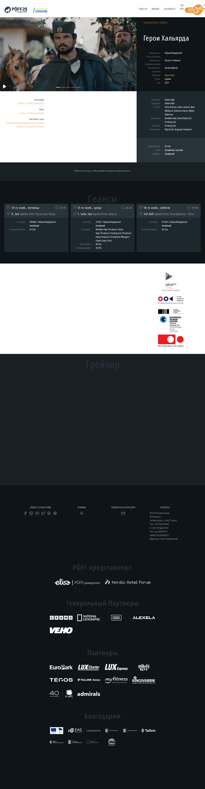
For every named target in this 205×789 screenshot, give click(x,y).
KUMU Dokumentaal (85, 10)
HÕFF (71, 10)
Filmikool (111, 10)
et (4, 9)
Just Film (47, 10)
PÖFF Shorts (60, 10)
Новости (143, 9)
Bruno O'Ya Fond (125, 10)
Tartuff (100, 10)
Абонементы (169, 9)
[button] (10, 52)
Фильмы (155, 9)
